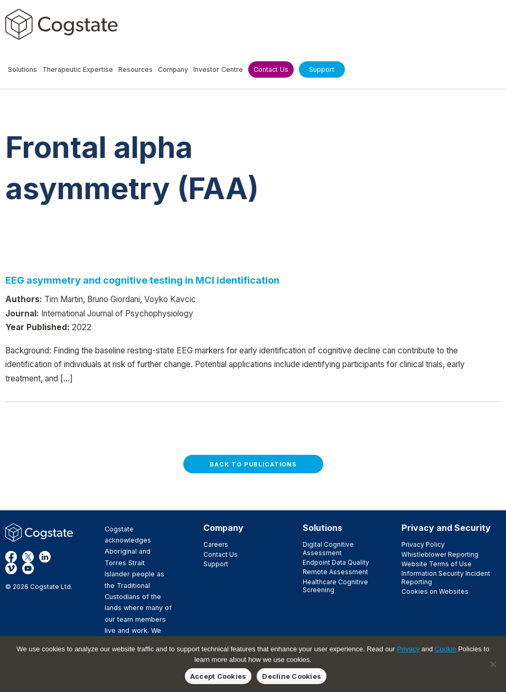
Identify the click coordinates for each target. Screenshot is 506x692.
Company (223, 527)
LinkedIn (45, 557)
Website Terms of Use (436, 564)
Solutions (322, 527)
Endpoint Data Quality (336, 562)
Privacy (408, 649)
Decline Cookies (291, 676)
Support (215, 564)
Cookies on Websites (434, 591)
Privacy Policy (423, 544)
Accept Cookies (218, 676)
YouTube (28, 568)
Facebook (11, 557)
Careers (215, 544)
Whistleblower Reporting (440, 554)
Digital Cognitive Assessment (328, 548)
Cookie (445, 649)
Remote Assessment (335, 572)
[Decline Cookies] (493, 664)
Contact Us (220, 554)
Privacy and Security (446, 527)
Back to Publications (253, 464)
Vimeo (11, 568)
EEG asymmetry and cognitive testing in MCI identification (142, 280)
